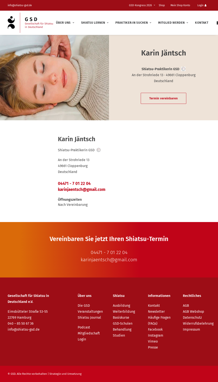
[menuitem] (142, 5)
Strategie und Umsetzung (65, 373)
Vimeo (153, 341)
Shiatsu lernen (95, 23)
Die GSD (84, 306)
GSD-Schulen (122, 323)
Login (202, 5)
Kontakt (201, 23)
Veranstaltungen (90, 311)
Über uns (65, 23)
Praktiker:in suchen (133, 23)
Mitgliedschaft (89, 333)
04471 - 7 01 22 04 (74, 183)
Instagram (155, 335)
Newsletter (156, 311)
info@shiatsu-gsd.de (20, 5)
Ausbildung (121, 306)
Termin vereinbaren (163, 98)
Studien (119, 335)
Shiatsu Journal (89, 317)
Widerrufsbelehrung (198, 323)
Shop (162, 5)
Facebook (155, 329)
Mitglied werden (173, 23)
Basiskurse (121, 317)
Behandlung (122, 329)
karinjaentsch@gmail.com (81, 189)
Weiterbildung (124, 311)
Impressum (191, 329)
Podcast (84, 327)
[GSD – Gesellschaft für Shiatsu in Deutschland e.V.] (30, 23)
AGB (186, 306)
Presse (153, 347)
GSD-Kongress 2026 (142, 5)
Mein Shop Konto (180, 5)
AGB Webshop (193, 311)
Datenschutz (192, 317)
